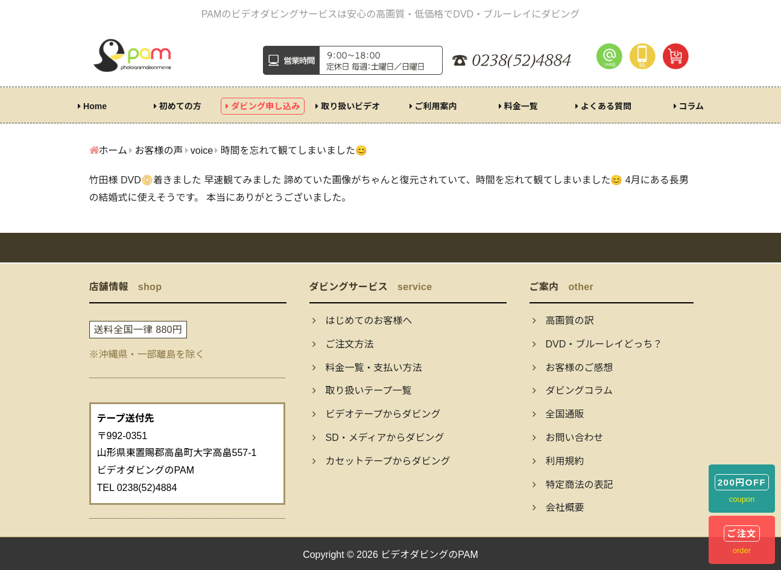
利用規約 (558, 461)
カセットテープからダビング (381, 461)
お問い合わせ (568, 437)
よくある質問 (603, 106)
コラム (689, 106)
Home (92, 106)
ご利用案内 (433, 106)
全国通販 (558, 414)
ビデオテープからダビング (376, 414)
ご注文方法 (343, 344)
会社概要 (558, 507)
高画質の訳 (563, 320)
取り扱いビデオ (347, 106)
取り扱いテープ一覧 (362, 390)
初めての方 (177, 106)
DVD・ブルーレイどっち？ (598, 344)
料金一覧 (518, 106)
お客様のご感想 (573, 368)
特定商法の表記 (573, 485)
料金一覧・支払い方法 (367, 368)
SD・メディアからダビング (378, 437)
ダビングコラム (573, 390)
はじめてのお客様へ (362, 320)
